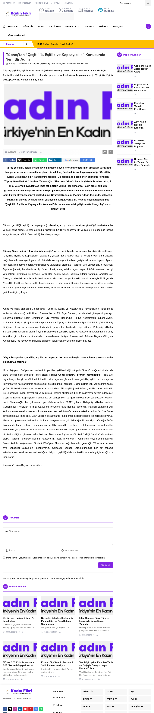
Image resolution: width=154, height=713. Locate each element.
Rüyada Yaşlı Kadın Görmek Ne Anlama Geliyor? (141, 89)
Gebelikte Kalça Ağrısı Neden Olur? (142, 68)
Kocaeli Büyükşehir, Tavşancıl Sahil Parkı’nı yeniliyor (57, 664)
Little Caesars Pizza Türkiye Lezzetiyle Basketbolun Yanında (94, 621)
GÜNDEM (23, 63)
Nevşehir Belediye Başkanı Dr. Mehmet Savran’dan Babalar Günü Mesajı (57, 621)
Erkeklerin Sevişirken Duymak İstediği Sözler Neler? (142, 146)
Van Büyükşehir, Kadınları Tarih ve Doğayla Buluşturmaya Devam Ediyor (96, 665)
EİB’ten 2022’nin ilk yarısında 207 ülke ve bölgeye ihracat (18, 664)
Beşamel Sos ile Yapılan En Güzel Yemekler (142, 162)
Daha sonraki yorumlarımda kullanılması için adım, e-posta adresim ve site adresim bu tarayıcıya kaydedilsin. (55, 558)
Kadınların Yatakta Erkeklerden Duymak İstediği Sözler (142, 109)
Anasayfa (11, 63)
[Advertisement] (58, 490)
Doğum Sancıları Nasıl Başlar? (55, 44)
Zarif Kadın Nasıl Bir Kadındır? (140, 124)
